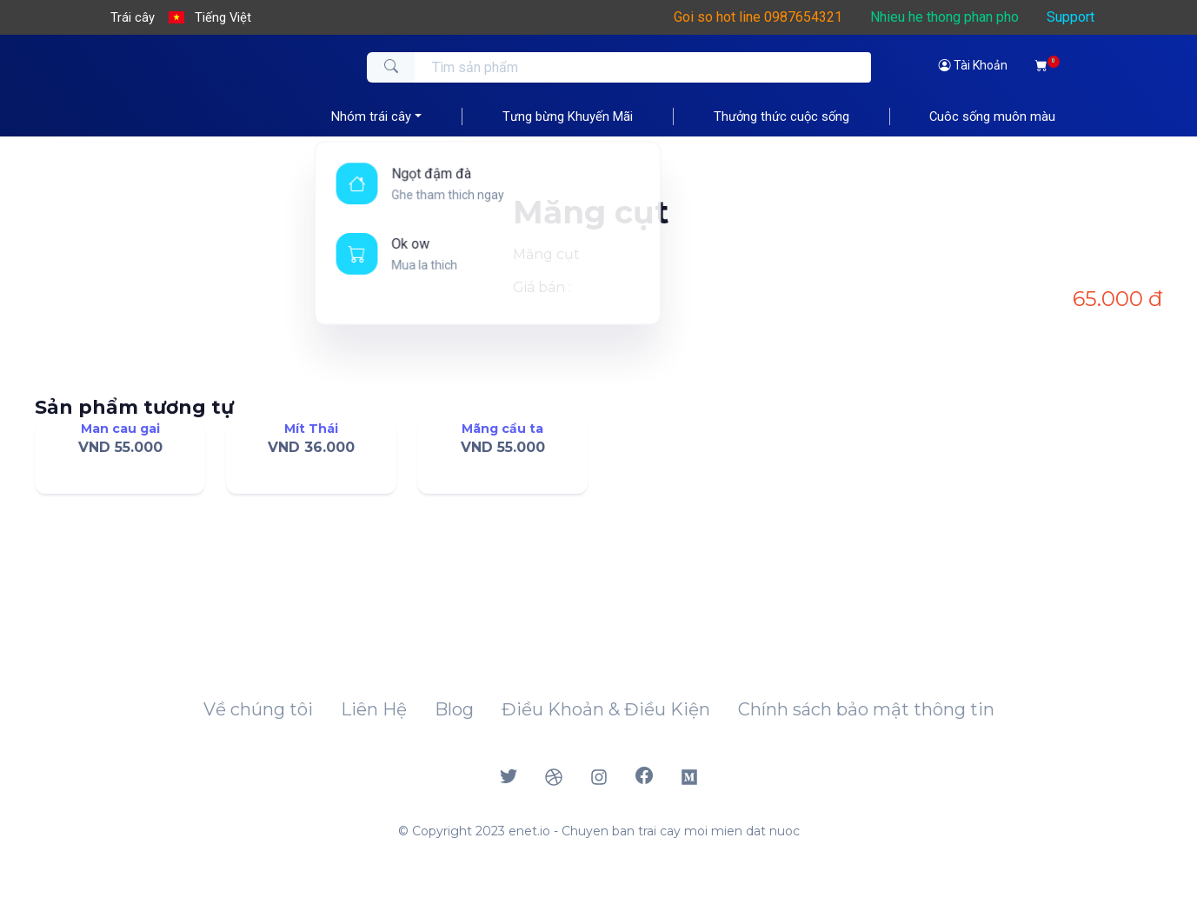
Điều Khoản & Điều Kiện (606, 709)
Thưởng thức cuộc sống (781, 116)
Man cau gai (120, 428)
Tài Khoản (973, 65)
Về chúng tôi (258, 709)
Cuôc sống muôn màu (992, 116)
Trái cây (132, 17)
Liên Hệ (374, 709)
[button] (210, 17)
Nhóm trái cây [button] (371, 116)
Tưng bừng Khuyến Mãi (567, 116)
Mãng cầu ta (502, 428)
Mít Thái (311, 428)
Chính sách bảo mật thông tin (866, 709)
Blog (454, 709)
